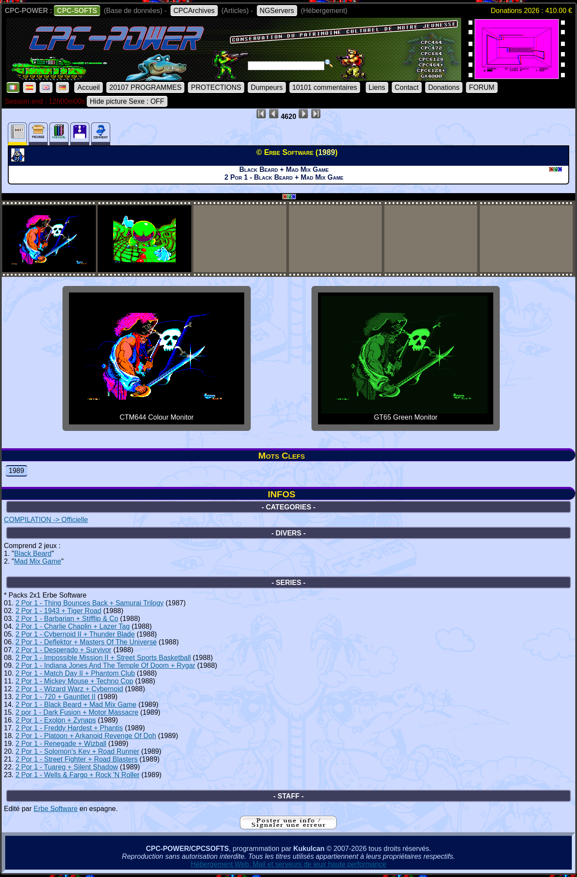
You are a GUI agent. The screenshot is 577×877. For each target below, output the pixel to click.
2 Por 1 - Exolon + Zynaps (56, 720)
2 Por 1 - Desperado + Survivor (63, 650)
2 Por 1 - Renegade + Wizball (61, 743)
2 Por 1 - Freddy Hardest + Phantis (69, 728)
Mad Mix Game (37, 561)
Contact (407, 87)
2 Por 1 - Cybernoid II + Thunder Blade (75, 634)
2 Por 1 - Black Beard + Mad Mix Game (76, 704)
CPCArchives (194, 10)
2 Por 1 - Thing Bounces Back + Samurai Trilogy (90, 603)
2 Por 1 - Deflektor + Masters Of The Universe (86, 642)
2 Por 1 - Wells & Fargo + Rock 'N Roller (78, 774)
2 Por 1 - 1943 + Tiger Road (59, 610)
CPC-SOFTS (77, 10)
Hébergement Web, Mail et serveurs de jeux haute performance (289, 864)
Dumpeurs (267, 87)
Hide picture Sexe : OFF (127, 101)
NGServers (277, 10)
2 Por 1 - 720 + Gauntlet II (56, 696)
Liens (377, 87)
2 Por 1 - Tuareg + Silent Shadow (67, 767)
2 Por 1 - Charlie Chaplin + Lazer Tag (73, 626)
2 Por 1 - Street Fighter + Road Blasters (77, 759)
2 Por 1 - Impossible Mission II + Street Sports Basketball (103, 657)
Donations (443, 87)
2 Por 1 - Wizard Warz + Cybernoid (69, 689)
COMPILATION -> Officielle (46, 519)
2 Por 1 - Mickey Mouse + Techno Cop (74, 681)
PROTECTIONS (216, 87)
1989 (16, 470)
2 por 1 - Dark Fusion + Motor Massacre (77, 712)
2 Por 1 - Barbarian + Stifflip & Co (67, 618)
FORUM (482, 87)
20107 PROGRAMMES (145, 87)
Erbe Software (55, 808)
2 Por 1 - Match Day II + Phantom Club (75, 673)
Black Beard (32, 553)
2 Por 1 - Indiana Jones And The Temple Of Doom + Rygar (105, 665)
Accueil (88, 87)
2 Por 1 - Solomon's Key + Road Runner (77, 751)
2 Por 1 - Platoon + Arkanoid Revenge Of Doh (86, 735)
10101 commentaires (324, 87)
